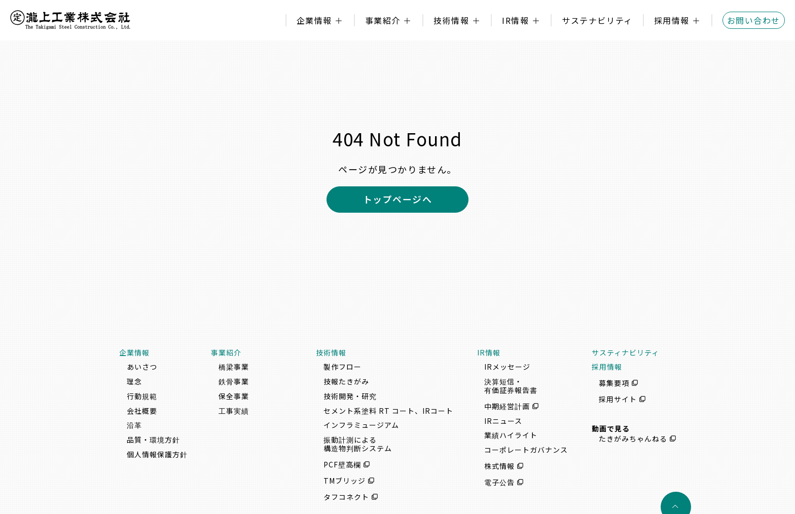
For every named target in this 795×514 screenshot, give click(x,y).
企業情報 (314, 20)
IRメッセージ (507, 367)
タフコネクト (346, 497)
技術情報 (451, 20)
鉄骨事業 (234, 381)
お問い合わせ (753, 20)
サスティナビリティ (625, 352)
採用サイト (618, 399)
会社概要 (142, 411)
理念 (134, 381)
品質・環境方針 (153, 439)
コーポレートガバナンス (526, 450)
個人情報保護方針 (157, 454)
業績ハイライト (510, 435)
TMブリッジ (344, 481)
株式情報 (499, 466)
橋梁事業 (234, 367)
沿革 (134, 425)
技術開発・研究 (350, 396)
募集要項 (614, 383)
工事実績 (234, 411)
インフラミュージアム (361, 425)
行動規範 (142, 396)
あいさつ (142, 367)
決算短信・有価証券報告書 (510, 385)
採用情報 (672, 20)
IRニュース (503, 421)
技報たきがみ (346, 381)
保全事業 (234, 396)
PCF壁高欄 (342, 464)
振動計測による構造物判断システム (357, 443)
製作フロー (342, 367)
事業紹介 (383, 20)
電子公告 (499, 482)
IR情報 (515, 20)
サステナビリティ (597, 20)
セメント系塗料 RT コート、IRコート (388, 411)
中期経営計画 (507, 406)
